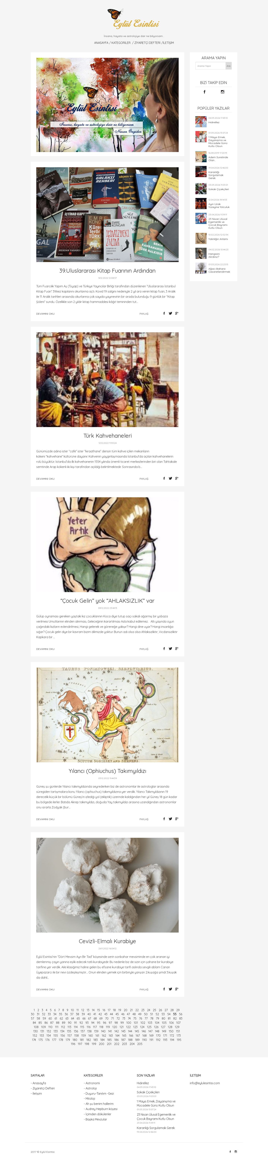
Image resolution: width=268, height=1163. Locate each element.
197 (80, 1044)
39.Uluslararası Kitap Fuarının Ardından (107, 270)
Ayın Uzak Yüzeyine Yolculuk (218, 205)
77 (146, 1018)
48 (134, 1014)
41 (94, 1014)
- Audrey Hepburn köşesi (100, 1109)
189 (137, 1040)
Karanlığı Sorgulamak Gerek (215, 175)
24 (148, 1010)
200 (101, 1044)
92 (81, 1023)
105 (164, 1023)
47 (128, 1014)
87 (51, 1023)
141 (110, 1031)
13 (88, 1010)
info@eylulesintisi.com (205, 1083)
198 (87, 1044)
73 (123, 1018)
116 (88, 1027)
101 (136, 1023)
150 (171, 1031)
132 (49, 1031)
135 (69, 1031)
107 (178, 1023)
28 (172, 1010)
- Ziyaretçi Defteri (43, 1088)
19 (119, 1010)
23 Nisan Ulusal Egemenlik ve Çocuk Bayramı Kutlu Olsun (217, 223)
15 (98, 1010)
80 (163, 1018)
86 (46, 1023)
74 (129, 1018)
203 (124, 1044)
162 (104, 1035)
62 (61, 1018)
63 (67, 1018)
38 (77, 1014)
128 (170, 1027)
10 (72, 1010)
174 (34, 1040)
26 (160, 1010)
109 (43, 1027)
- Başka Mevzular (95, 1119)
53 (163, 1014)
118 (101, 1027)
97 (110, 1023)
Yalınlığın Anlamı (218, 239)
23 (142, 1010)
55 (174, 1014)
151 (178, 1031)
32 (43, 1014)
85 (40, 1023)
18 (114, 1010)
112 (63, 1027)
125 (149, 1027)
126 (156, 1027)
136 (76, 1031)
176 (47, 1040)
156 (62, 1035)
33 (49, 1014)
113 (69, 1027)
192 (158, 1040)
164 (117, 1035)
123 (135, 1027)
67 (89, 1018)
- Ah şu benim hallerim (99, 1104)
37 (71, 1014)
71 (112, 1018)
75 (134, 1018)
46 (122, 1014)
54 (168, 1014)
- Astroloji (90, 1088)
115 (82, 1027)
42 (100, 1014)
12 (82, 1010)
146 (144, 1031)
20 (125, 1010)
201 (109, 1044)
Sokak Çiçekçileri (218, 189)
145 (137, 1031)
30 (32, 1014)
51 (151, 1014)
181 (82, 1040)
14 (93, 1010)
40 (89, 1014)
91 (75, 1023)
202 (116, 1044)
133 (56, 1031)
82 (175, 1018)
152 (35, 1035)
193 (165, 1040)
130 (35, 1031)
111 (56, 1027)
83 (180, 1018)
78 (151, 1018)
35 (60, 1014)
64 (72, 1018)
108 (36, 1027)
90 (69, 1023)
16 (104, 1010)
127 (163, 1027)
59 (44, 1018)
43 (105, 1014)
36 (66, 1014)
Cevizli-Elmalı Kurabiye (107, 941)
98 (116, 1023)
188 (130, 1040)
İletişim (168, 43)
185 (109, 1040)
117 (95, 1027)
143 (123, 1031)
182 (88, 1040)
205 (139, 1044)
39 (83, 1014)
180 (75, 1040)
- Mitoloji (89, 1098)
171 (165, 1035)
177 (54, 1040)
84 (34, 1023)
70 (107, 1018)
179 (68, 1040)
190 (144, 1040)
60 (50, 1018)
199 (94, 1044)
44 (111, 1014)
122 (128, 1027)
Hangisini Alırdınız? (214, 255)
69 (101, 1018)
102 (143, 1023)
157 (69, 1035)
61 (56, 1018)
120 (114, 1027)
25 (154, 1010)
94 (92, 1023)
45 (117, 1014)
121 (122, 1027)
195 (179, 1040)
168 (144, 1035)
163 (111, 1035)
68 (95, 1018)
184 (102, 1040)
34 (54, 1014)
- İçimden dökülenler (97, 1114)
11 (77, 1010)
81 (169, 1018)
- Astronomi (92, 1083)
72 (118, 1018)
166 (131, 1035)
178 (61, 1040)
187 (123, 1040)
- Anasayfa (38, 1083)
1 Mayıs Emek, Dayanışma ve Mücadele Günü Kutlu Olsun (217, 141)
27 (166, 1010)
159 (83, 1035)
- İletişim (36, 1093)
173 (179, 1035)
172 (172, 1035)
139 (96, 1031)
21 (131, 1010)
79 (157, 1018)
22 (137, 1010)
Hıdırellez (213, 122)
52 (157, 1014)
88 (57, 1023)
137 (83, 1031)
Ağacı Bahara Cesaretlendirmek (219, 270)
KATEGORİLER (120, 43)
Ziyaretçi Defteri (147, 43)
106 (171, 1023)
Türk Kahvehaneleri (107, 435)
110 (50, 1027)
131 (42, 1031)
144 (130, 1031)
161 (97, 1035)
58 (38, 1018)
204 (132, 1044)
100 (128, 1023)
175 (41, 1040)
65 (78, 1018)
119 (108, 1027)
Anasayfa (101, 43)
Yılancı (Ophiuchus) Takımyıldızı (107, 770)
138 (89, 1031)
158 (76, 1035)
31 (38, 1014)
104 (157, 1023)
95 (98, 1023)
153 (42, 1035)
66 (83, 1018)
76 (140, 1018)
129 (177, 1027)
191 (151, 1040)
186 (116, 1040)
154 (49, 1035)
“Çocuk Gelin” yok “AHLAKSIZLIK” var (107, 600)
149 (164, 1031)
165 (124, 1035)
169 (151, 1035)
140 (103, 1031)
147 (150, 1031)
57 (32, 1018)
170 (158, 1035)
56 (180, 1014)
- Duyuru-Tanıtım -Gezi (99, 1093)
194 (172, 1040)
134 (62, 1031)
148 (157, 1031)
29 (178, 1010)
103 (150, 1023)
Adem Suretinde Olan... (218, 159)
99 (122, 1023)
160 (90, 1035)
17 (109, 1010)
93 (87, 1023)
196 (73, 1044)
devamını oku (45, 313)
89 (63, 1023)
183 (95, 1040)
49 (139, 1014)
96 (104, 1023)
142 (116, 1031)
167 (138, 1035)
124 (142, 1027)
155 (55, 1035)
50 (146, 1014)
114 (76, 1027)
